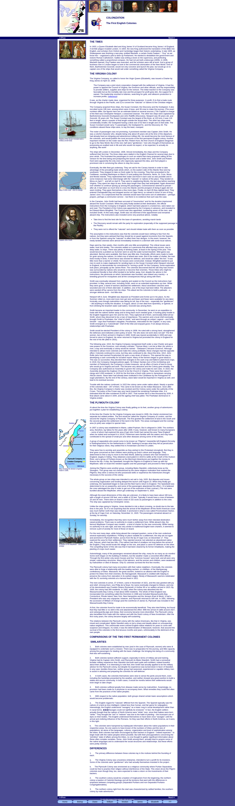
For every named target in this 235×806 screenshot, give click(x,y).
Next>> (171, 38)
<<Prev (62, 38)
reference (113, 96)
